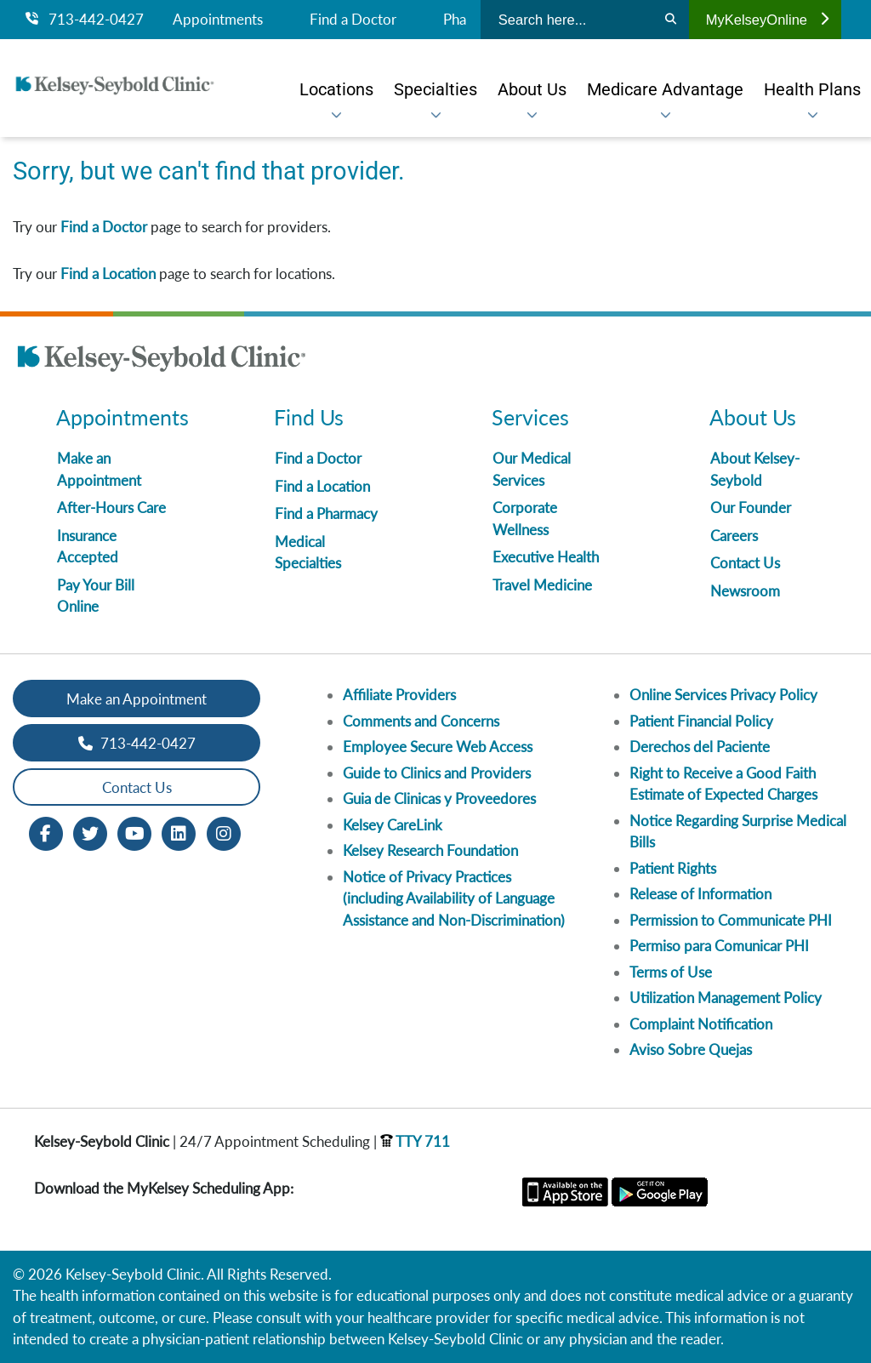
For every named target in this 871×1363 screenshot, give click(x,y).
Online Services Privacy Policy (723, 695)
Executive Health (545, 557)
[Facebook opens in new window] (46, 832)
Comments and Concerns (421, 721)
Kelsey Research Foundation (430, 850)
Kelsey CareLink (392, 825)
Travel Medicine (542, 585)
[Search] (670, 19)
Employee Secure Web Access (437, 747)
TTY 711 (415, 1141)
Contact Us (745, 563)
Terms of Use (670, 972)
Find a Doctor (353, 19)
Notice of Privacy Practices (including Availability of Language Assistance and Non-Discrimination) (454, 898)
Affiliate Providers (399, 695)
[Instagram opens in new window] (223, 832)
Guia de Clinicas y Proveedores (439, 798)
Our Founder (750, 507)
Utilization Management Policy (725, 998)
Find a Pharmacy (326, 513)
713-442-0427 (85, 19)
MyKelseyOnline (767, 19)
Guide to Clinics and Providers (437, 773)
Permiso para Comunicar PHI (719, 946)
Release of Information (700, 894)
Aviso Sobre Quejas (690, 1049)
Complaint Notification (700, 1024)
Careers (734, 536)
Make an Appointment (136, 699)
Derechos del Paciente (699, 747)
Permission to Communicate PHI (730, 920)
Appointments (218, 19)
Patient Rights (672, 868)
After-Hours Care (111, 507)
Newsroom (745, 591)
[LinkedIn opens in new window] (178, 832)
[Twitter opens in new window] (90, 832)
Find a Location (108, 273)
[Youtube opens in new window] (134, 832)
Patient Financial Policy (701, 721)
